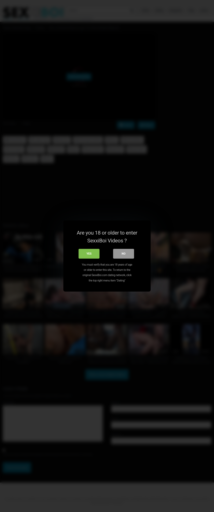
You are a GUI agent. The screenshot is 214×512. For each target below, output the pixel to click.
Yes (89, 253)
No (124, 253)
